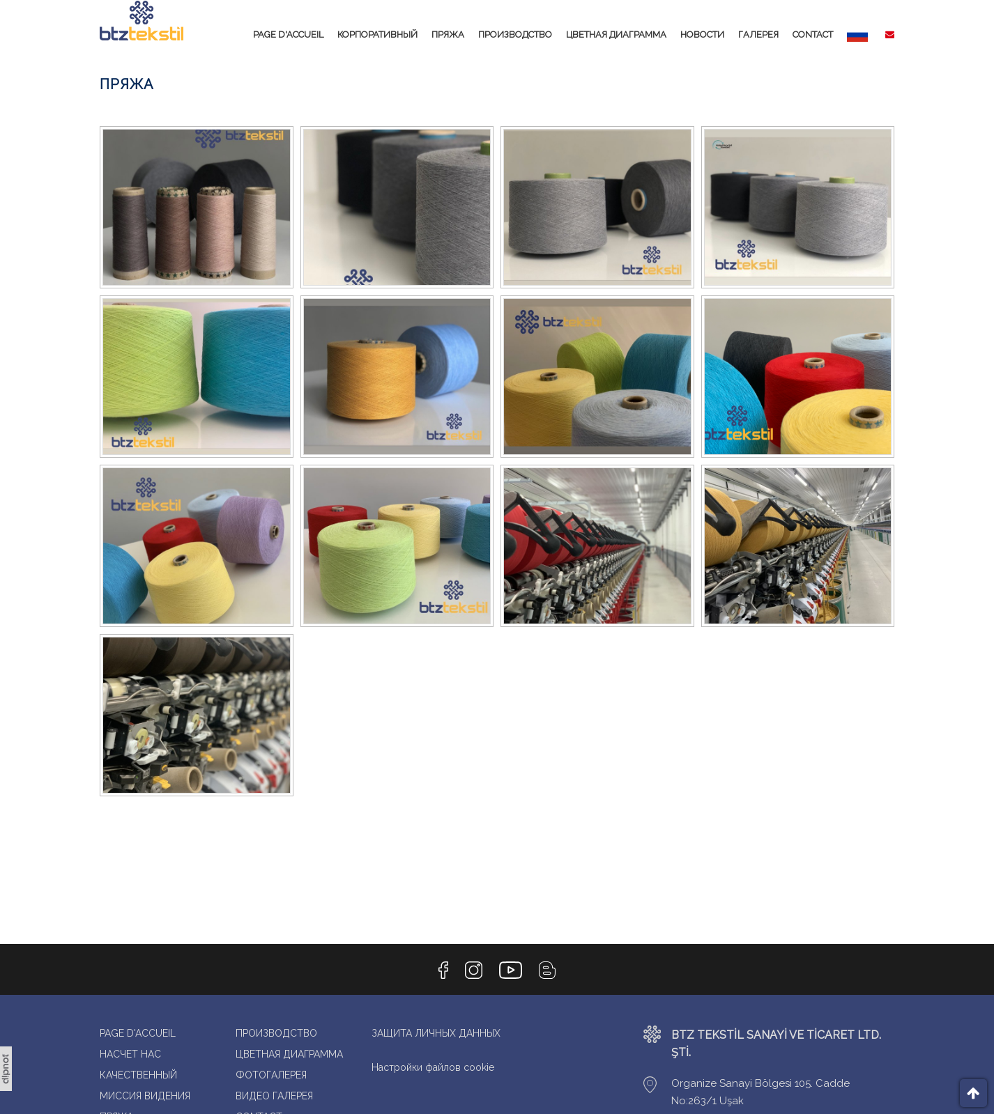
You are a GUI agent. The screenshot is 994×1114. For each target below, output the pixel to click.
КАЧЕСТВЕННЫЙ (138, 1077)
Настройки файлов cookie (433, 1069)
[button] (857, 35)
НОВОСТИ (702, 34)
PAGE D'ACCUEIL (288, 34)
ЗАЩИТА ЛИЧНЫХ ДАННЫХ (436, 1035)
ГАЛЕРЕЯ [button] (758, 34)
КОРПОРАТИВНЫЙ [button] (377, 34)
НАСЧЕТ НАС (130, 1056)
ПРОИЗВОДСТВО (515, 34)
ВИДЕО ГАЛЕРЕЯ (274, 1098)
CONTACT (813, 34)
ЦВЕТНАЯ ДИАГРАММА (616, 34)
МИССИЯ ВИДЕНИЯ (145, 1098)
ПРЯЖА (447, 34)
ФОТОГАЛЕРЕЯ (271, 1077)
